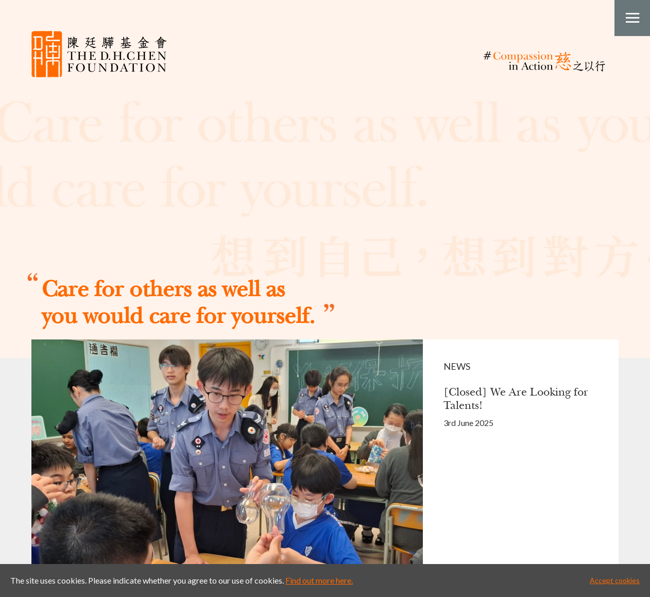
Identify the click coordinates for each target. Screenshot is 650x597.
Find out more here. (319, 580)
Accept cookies (615, 580)
